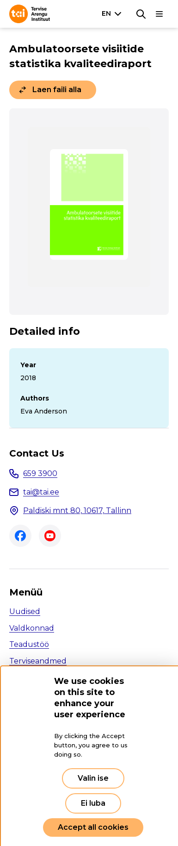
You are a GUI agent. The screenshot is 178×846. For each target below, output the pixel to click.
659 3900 (40, 473)
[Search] (141, 14)
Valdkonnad (31, 628)
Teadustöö (29, 644)
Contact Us (36, 453)
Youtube (50, 536)
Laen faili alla (56, 89)
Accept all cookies (93, 827)
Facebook (20, 536)
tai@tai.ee (41, 492)
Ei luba (93, 803)
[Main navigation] (159, 14)
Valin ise (93, 778)
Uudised (24, 611)
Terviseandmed (38, 661)
